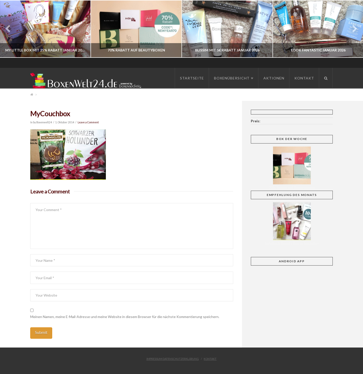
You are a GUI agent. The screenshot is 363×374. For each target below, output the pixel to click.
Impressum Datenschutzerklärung (172, 358)
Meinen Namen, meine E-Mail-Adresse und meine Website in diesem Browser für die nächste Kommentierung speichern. (124, 316)
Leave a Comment (88, 122)
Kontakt (210, 358)
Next (352, 29)
